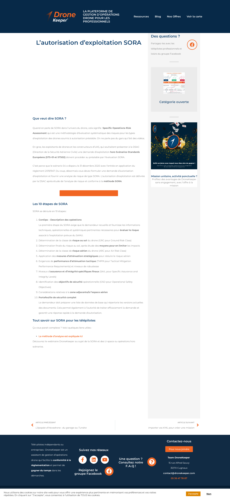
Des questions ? (165, 36)
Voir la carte (194, 16)
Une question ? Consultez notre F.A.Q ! (131, 462)
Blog (158, 16)
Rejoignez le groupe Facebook (88, 471)
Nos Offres (174, 16)
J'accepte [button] (193, 493)
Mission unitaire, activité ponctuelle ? (174, 176)
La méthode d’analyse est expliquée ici (61, 336)
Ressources (141, 16)
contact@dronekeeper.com (179, 473)
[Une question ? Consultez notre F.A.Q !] (151, 461)
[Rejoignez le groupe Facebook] (109, 471)
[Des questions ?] (192, 45)
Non (208, 494)
